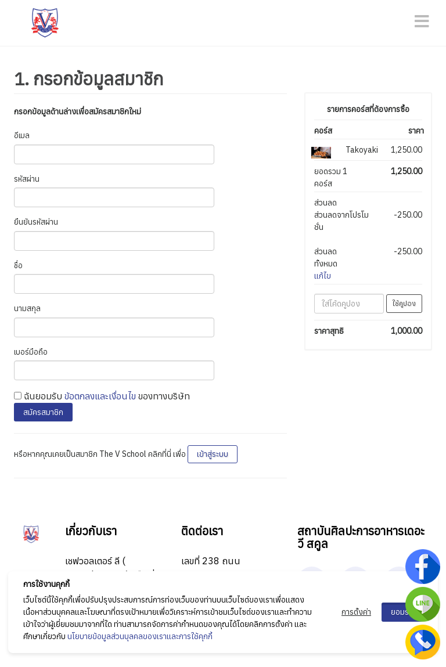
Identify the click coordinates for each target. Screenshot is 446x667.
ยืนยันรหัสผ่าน (36, 222)
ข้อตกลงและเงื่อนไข (100, 396)
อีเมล (22, 135)
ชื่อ (18, 266)
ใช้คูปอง (404, 303)
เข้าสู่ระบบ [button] (212, 454)
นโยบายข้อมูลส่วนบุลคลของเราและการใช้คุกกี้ (140, 636)
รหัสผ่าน (26, 179)
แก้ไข (322, 276)
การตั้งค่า (356, 612)
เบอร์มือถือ (31, 352)
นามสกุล (27, 308)
